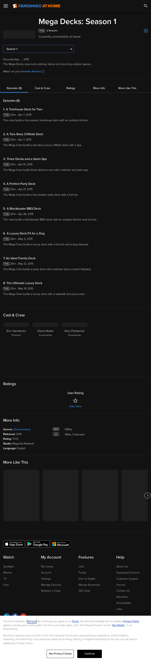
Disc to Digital (87, 578)
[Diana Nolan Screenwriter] (45, 347)
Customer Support (127, 578)
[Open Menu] (5, 6)
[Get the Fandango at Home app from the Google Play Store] (38, 543)
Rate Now (75, 406)
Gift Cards (84, 590)
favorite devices (32, 71)
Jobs (119, 609)
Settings (46, 578)
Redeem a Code (51, 590)
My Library (47, 566)
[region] (75, 638)
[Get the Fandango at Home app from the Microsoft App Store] (60, 543)
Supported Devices (127, 572)
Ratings (70, 88)
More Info (99, 88)
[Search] (145, 6)
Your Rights (118, 625)
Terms (75, 621)
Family (82, 572)
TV (5, 578)
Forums (120, 585)
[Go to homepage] (36, 6)
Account (46, 572)
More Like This (127, 88)
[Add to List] (146, 31)
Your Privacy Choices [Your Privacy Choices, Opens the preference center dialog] (60, 653)
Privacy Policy (131, 621)
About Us (122, 566)
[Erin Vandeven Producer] (16, 347)
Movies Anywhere (89, 585)
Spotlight (8, 566)
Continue (90, 653)
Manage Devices (51, 585)
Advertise (122, 597)
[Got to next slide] (147, 495)
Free (6, 585)
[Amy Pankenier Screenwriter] (74, 347)
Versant (32, 621)
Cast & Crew (42, 88)
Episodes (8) (14, 88)
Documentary (22, 429)
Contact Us (123, 590)
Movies (7, 572)
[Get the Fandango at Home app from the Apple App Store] (14, 543)
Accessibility (123, 603)
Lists (81, 566)
